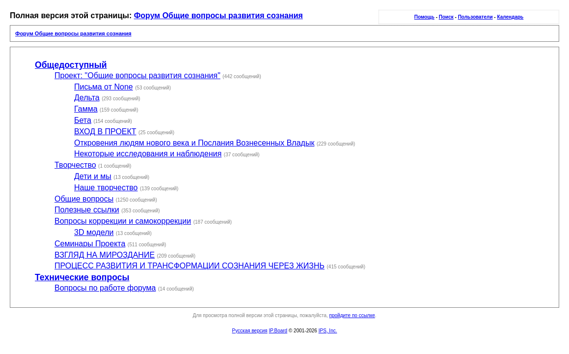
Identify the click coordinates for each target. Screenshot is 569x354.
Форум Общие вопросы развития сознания (218, 15)
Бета (82, 120)
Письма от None (103, 87)
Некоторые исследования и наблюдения (147, 153)
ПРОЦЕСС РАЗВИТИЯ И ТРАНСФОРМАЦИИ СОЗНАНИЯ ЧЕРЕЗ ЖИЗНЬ (189, 266)
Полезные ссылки (86, 210)
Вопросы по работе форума (105, 288)
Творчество (75, 165)
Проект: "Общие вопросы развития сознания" (137, 75)
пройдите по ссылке (352, 315)
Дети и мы (92, 176)
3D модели (93, 232)
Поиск (446, 17)
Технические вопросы (82, 277)
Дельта (87, 97)
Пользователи (475, 17)
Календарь (510, 17)
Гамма (86, 109)
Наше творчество (106, 187)
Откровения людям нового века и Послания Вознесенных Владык (194, 143)
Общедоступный (71, 65)
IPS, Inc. (328, 330)
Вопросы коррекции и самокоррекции (122, 221)
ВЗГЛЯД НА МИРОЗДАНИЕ (104, 255)
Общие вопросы (83, 199)
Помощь (424, 17)
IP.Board (278, 330)
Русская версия (250, 330)
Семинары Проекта (89, 243)
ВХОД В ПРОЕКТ (105, 131)
